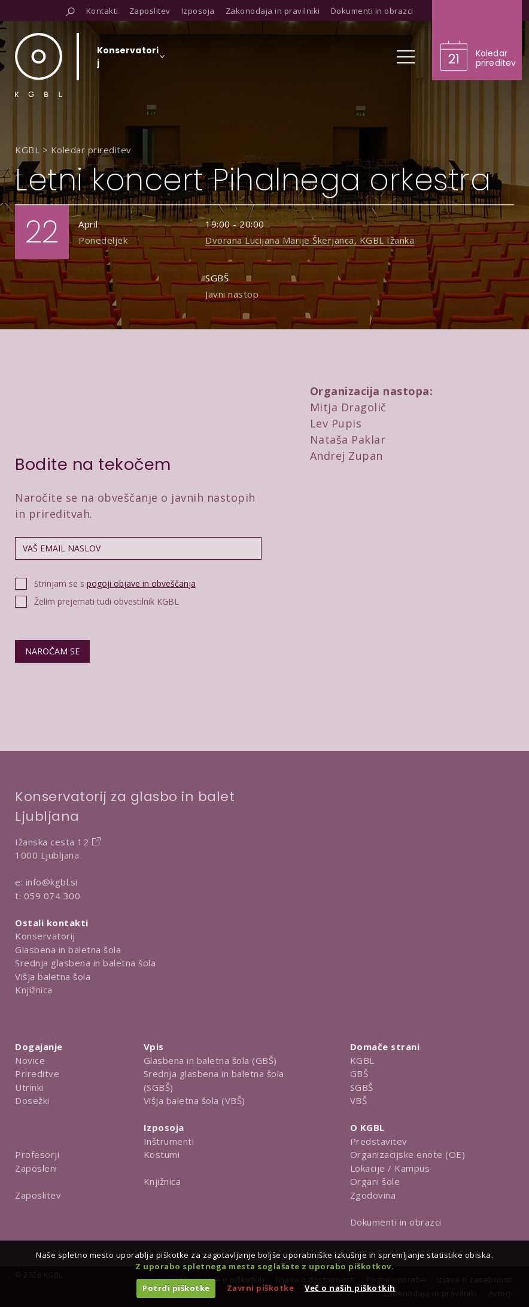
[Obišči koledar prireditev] (477, 40)
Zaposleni (36, 1168)
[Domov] (38, 65)
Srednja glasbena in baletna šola (85, 963)
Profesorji (37, 1154)
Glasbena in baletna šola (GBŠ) (210, 1060)
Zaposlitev (38, 1195)
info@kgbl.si (52, 882)
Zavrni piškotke (260, 1287)
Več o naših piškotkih (350, 1287)
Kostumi (162, 1154)
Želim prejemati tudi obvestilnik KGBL (106, 601)
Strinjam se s (115, 583)
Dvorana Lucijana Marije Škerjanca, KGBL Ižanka (309, 240)
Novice (30, 1060)
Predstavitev (379, 1141)
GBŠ (359, 1073)
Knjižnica (34, 990)
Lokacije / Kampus (390, 1168)
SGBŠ (361, 1087)
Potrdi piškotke (176, 1287)
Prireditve (37, 1073)
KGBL (362, 1060)
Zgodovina (373, 1195)
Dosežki (32, 1100)
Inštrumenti (169, 1141)
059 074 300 (52, 896)
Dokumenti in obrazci (396, 1222)
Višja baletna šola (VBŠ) (194, 1100)
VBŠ (358, 1100)
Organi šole (375, 1181)
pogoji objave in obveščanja (141, 583)
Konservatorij (45, 936)
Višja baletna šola (52, 976)
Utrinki (29, 1087)
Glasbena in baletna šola (68, 950)
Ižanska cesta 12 (52, 842)
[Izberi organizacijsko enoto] (128, 60)
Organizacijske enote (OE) (408, 1154)
